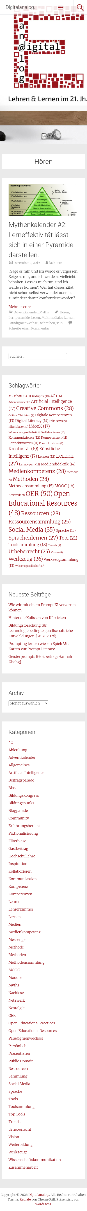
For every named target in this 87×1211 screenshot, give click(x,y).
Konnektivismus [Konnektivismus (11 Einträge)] (23, 443)
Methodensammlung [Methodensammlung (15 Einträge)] (31, 486)
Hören (64, 312)
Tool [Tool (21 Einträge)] (68, 538)
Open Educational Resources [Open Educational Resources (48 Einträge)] (43, 503)
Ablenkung (18, 750)
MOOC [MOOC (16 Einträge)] (64, 486)
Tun (60, 323)
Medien (15, 924)
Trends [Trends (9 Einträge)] (54, 545)
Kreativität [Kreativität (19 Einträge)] (23, 448)
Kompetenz (18, 886)
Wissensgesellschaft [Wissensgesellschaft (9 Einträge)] (29, 565)
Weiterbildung (21, 1144)
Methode (16, 947)
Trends (15, 1121)
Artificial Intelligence (26, 772)
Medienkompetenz (25, 932)
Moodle (15, 977)
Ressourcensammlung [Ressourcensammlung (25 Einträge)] (40, 522)
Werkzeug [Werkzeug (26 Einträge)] (26, 559)
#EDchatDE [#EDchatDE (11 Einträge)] (20, 396)
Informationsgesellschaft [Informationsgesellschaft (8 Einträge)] (25, 432)
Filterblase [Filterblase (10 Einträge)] (18, 427)
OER (12, 1015)
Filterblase (17, 841)
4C (11, 742)
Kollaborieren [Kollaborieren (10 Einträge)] (53, 432)
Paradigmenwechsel (24, 323)
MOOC (14, 970)
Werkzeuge (18, 1152)
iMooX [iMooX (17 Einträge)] (39, 426)
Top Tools (17, 1114)
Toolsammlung (22, 1106)
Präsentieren (19, 1053)
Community (19, 818)
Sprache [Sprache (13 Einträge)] (66, 530)
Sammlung (18, 1076)
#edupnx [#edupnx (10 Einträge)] (41, 396)
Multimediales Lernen (57, 318)
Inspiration (18, 863)
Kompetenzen (20, 894)
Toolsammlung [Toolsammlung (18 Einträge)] (28, 544)
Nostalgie (17, 1008)
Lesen (35, 318)
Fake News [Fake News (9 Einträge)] (58, 421)
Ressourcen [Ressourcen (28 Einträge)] (40, 513)
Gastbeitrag (18, 848)
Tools (13, 1099)
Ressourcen (18, 1068)
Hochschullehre (22, 856)
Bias (12, 788)
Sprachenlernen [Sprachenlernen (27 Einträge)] (33, 537)
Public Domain (21, 1061)
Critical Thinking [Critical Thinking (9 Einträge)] (21, 415)
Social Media (19, 1084)
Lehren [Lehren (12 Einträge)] (46, 456)
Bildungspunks (21, 803)
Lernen (15, 917)
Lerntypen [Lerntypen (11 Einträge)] (29, 464)
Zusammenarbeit (23, 1167)
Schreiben (47, 323)
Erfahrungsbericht (24, 825)
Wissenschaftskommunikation (35, 1159)
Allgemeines (19, 765)
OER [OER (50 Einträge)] (39, 494)
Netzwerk (17, 1000)
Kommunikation (23, 879)
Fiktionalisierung (23, 833)
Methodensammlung (27, 962)
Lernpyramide (19, 318)
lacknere (55, 263)
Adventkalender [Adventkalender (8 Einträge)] (19, 402)
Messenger (18, 939)
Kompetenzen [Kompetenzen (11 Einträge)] (54, 438)
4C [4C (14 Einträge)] (56, 396)
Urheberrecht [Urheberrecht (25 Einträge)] (29, 551)
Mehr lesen (20, 306)
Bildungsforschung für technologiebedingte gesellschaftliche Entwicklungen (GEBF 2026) (41, 630)
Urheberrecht (20, 1129)
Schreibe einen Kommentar (29, 328)
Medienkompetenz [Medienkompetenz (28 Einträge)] (37, 471)
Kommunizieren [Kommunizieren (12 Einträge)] (24, 438)
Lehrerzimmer (21, 909)
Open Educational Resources (33, 1030)
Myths (44, 312)
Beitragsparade (21, 780)
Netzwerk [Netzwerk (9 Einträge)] (17, 495)
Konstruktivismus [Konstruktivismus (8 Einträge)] (51, 443)
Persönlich (18, 1046)
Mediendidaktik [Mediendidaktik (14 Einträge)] (58, 464)
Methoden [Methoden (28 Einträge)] (31, 479)
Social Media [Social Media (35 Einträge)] (32, 529)
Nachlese (16, 992)
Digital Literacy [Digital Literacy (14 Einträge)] (31, 420)
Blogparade (18, 810)
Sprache (15, 1091)
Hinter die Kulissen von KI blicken (37, 617)
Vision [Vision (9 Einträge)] (57, 552)
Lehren (15, 901)
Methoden (17, 955)
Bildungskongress (24, 795)
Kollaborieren (20, 871)
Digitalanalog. (20, 7)
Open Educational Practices (32, 1023)
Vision (14, 1137)
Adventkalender (26, 312)
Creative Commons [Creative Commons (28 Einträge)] (45, 408)
